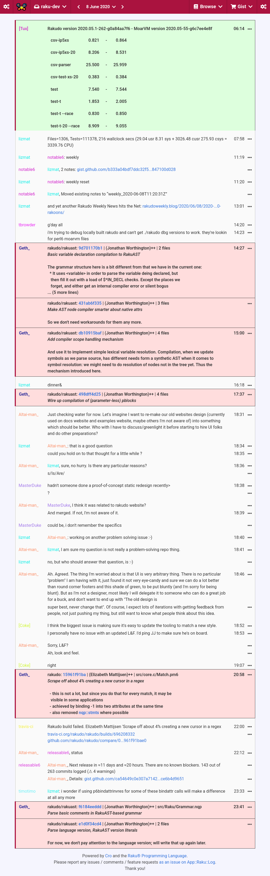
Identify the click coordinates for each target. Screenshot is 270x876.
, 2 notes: (111, 169)
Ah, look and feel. (63, 652)
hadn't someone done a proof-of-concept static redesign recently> (108, 485)
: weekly (63, 157)
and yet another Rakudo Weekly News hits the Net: (134, 209)
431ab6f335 (90, 303)
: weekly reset (68, 181)
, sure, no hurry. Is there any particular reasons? (97, 465)
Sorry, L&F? (57, 645)
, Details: (115, 778)
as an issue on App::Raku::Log (187, 862)
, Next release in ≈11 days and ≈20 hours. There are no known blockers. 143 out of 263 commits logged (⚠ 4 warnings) (133, 768)
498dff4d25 (90, 394)
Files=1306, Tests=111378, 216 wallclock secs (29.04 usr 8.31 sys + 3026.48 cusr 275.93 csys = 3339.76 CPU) (137, 142)
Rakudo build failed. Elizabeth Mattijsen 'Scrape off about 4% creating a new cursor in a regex (134, 726)
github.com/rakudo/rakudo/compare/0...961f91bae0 (96, 740)
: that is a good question (79, 445)
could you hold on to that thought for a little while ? (94, 453)
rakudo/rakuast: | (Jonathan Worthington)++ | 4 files (107, 397)
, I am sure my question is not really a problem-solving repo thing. (113, 549)
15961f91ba (74, 674)
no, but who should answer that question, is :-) (90, 561)
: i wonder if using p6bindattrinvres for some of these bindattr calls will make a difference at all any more (136, 794)
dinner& (54, 384)
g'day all (54, 224)
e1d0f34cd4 (90, 823)
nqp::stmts (89, 712)
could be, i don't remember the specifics (84, 525)
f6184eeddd (90, 806)
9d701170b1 (91, 248)
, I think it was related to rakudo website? (96, 505)
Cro (108, 855)
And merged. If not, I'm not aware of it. (83, 512)
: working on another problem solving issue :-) (99, 537)
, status (65, 752)
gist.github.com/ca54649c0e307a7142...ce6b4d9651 (134, 778)
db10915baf (90, 333)
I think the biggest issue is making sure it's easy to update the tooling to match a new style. (132, 625)
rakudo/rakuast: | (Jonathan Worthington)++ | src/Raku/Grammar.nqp (124, 810)
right (51, 665)
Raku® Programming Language (157, 855)
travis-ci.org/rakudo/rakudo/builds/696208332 (91, 734)
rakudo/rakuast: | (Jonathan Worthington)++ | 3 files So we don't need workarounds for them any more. (108, 313)
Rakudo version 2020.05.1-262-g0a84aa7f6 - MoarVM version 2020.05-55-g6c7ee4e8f (129, 78)
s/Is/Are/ (56, 473)
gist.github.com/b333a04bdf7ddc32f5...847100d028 (126, 169)
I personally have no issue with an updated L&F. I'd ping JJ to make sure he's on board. (127, 633)
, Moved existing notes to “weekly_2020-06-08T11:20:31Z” (107, 194)
